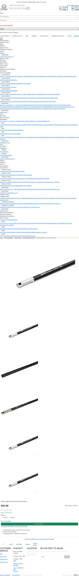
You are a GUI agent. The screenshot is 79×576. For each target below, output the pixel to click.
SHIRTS (7, 125)
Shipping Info (3, 559)
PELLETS (17, 94)
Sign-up (16, 32)
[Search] (18, 8)
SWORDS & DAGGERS (6, 175)
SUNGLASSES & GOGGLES (7, 223)
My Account (3, 556)
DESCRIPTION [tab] (5, 526)
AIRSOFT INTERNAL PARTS (60, 76)
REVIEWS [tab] (11, 526)
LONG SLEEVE (21, 125)
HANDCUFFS (19, 182)
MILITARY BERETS (36, 137)
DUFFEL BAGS (50, 189)
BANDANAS (44, 137)
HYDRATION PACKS (31, 189)
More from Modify (6, 521)
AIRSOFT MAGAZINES (6, 83)
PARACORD (6, 207)
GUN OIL (18, 101)
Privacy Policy (16, 575)
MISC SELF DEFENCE (54, 182)
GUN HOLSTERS (48, 98)
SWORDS (63, 105)
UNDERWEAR (19, 130)
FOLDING (2, 171)
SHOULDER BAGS (41, 189)
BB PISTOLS (3, 80)
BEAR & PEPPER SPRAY (6, 204)
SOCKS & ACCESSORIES (14, 134)
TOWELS (64, 198)
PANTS (2, 130)
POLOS (27, 125)
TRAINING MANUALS (52, 223)
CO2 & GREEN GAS (24, 94)
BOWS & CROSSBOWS (16, 178)
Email (15, 571)
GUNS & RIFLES (5, 36)
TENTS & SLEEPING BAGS (33, 207)
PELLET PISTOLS (4, 87)
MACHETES (7, 107)
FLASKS (25, 232)
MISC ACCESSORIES (26, 186)
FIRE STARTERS (24, 204)
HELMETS (57, 137)
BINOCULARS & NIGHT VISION (22, 223)
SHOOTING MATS (47, 101)
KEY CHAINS (3, 232)
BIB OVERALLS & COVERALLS (8, 121)
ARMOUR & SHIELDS (5, 182)
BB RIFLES (9, 80)
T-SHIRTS (2, 125)
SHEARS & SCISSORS (12, 109)
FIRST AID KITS (14, 207)
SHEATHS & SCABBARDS (42, 109)
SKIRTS (10, 155)
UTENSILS (13, 198)
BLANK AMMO (56, 94)
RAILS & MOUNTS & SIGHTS (32, 98)
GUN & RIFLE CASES (10, 101)
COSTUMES (9, 220)
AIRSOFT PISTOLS (5, 76)
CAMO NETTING (35, 223)
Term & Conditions (5, 575)
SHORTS (6, 130)
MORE (69, 36)
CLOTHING (19, 544)
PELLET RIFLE (12, 87)
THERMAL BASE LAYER (22, 121)
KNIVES (28, 544)
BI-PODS (55, 98)
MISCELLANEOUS (42, 232)
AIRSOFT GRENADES (24, 76)
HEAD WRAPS (51, 137)
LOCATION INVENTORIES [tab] (20, 526)
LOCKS (60, 223)
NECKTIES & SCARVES (25, 137)
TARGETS (2, 101)
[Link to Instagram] (58, 544)
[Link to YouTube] (51, 544)
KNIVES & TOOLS (17, 36)
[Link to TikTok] (62, 544)
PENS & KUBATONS (23, 109)
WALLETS (47, 121)
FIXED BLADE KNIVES (31, 105)
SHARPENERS (32, 109)
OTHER (54, 101)
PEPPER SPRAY (27, 182)
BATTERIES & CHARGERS (36, 94)
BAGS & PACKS (44, 36)
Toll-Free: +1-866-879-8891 (18, 564)
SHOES (6, 134)
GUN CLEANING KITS (36, 101)
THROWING (15, 171)
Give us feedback (40, 539)
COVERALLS (3, 220)
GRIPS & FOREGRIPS (5, 98)
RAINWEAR (31, 204)
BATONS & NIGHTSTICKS (54, 105)
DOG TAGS (29, 229)
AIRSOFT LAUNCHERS (36, 76)
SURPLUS (15, 220)
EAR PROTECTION (26, 101)
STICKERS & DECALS (10, 229)
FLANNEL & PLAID (42, 125)
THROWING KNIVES (42, 105)
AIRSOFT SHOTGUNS (47, 76)
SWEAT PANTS (12, 130)
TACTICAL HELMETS (8, 225)
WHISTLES (15, 232)
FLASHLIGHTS (62, 107)
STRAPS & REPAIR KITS (40, 204)
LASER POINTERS (20, 98)
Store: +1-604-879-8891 (18, 568)
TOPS (1, 236)
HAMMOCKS (27, 198)
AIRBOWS (2, 91)
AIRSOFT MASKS (71, 76)
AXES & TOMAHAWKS (16, 107)
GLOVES (30, 121)
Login (39, 29)
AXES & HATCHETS (5, 178)
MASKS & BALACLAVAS (13, 137)
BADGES (2, 229)
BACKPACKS (23, 189)
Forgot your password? (6, 25)
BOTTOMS (18, 236)
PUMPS (69, 198)
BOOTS (2, 134)
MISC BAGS (57, 189)
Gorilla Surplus (27, 575)
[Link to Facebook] (54, 544)
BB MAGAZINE (16, 83)
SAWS (31, 178)
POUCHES (17, 189)
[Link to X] (65, 544)
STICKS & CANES (35, 182)
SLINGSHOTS (41, 178)
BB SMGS (14, 80)
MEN (27, 36)
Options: (3, 515)
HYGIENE (2, 198)
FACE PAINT (43, 223)
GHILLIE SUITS (22, 207)
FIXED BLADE (8, 171)
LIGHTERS (9, 232)
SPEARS (49, 107)
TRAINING (22, 171)
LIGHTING (6, 200)
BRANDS (76, 36)
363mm (4, 517)
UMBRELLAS (34, 232)
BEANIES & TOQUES (65, 137)
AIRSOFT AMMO (4, 94)
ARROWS (15, 91)
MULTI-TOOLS (55, 107)
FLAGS (33, 229)
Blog (1, 554)
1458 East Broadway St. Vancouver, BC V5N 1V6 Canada (32, 553)
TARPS (1, 207)
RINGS (29, 232)
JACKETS (2, 152)
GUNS (10, 544)
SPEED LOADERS (47, 94)
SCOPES (13, 98)
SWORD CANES (22, 175)
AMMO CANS (16, 204)
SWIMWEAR (3, 148)
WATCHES (20, 232)
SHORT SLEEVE (13, 125)
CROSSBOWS (9, 91)
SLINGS (42, 98)
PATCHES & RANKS (21, 229)
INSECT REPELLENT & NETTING (39, 198)
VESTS (73, 125)
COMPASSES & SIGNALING (53, 204)
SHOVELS (35, 178)
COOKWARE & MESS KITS (55, 198)
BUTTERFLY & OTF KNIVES (29, 107)
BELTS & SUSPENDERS (39, 121)
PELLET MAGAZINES (25, 83)
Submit (67, 556)
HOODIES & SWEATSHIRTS (54, 125)
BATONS (13, 182)
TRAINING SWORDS (41, 107)
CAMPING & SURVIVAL (58, 36)
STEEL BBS (12, 94)
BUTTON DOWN (33, 125)
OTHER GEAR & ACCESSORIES (57, 109)
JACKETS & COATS (67, 125)
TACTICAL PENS (44, 182)
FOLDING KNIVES (20, 105)
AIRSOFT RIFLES (14, 76)
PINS (36, 229)
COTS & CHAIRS (20, 198)
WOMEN (34, 36)
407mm (12, 517)
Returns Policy (4, 562)
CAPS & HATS (3, 137)
